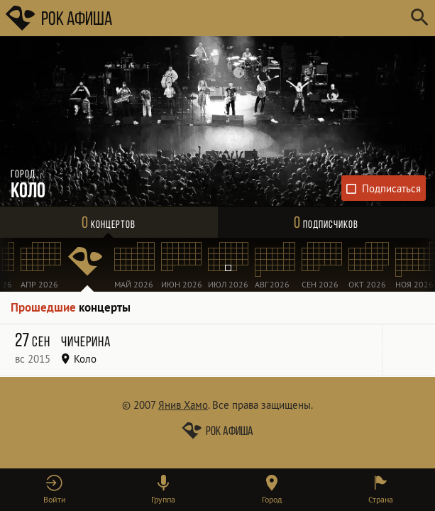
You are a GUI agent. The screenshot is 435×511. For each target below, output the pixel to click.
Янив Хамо (183, 405)
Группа (163, 499)
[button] (54, 489)
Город (272, 499)
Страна (380, 499)
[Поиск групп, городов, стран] (260, 18)
